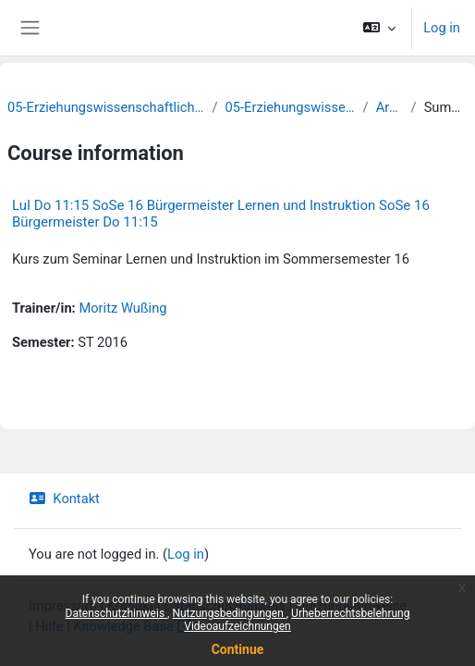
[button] (379, 28)
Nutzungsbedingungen (229, 613)
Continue (238, 649)
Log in (441, 27)
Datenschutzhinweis (117, 613)
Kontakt (64, 498)
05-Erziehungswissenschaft (290, 107)
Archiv (390, 107)
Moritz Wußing (122, 308)
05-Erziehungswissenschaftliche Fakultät (105, 107)
